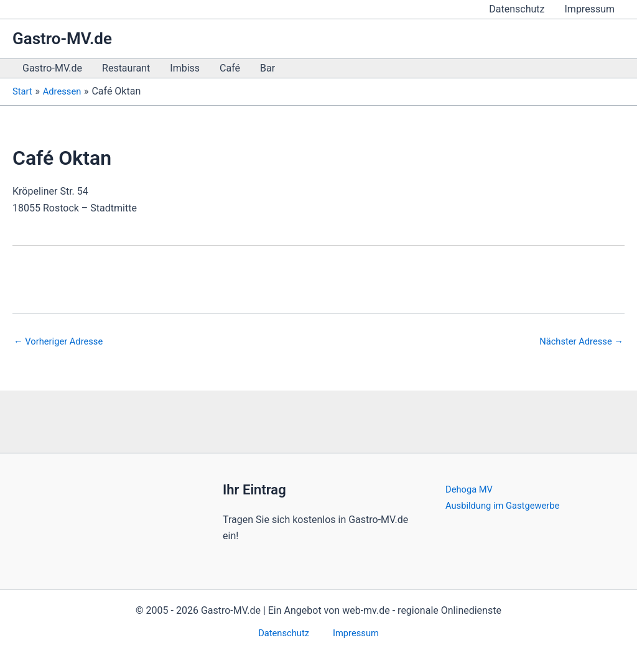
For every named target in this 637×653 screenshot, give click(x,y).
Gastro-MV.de (62, 38)
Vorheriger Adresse (62, 341)
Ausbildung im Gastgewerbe (507, 504)
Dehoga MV (471, 488)
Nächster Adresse (577, 341)
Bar (267, 68)
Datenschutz (516, 9)
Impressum (590, 9)
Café (230, 68)
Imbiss (185, 68)
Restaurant (126, 68)
